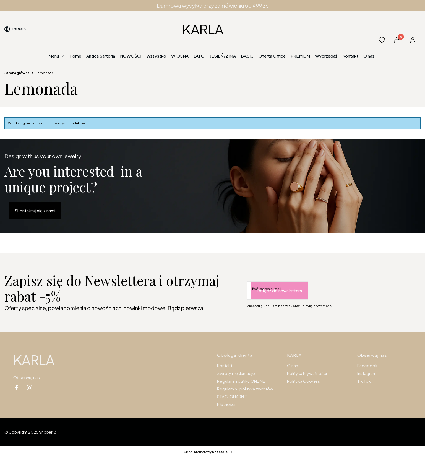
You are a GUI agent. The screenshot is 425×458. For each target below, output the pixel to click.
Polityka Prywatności (307, 373)
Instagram (366, 373)
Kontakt (224, 365)
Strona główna (16, 73)
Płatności (226, 404)
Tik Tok (364, 381)
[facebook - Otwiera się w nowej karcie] (16, 387)
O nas (292, 365)
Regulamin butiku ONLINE (241, 381)
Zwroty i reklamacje (236, 373)
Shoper (46, 431)
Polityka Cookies (303, 381)
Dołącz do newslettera (279, 290)
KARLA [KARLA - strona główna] (202, 28)
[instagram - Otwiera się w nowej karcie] (29, 387)
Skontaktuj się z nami (35, 210)
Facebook (367, 365)
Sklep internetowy (206, 452)
